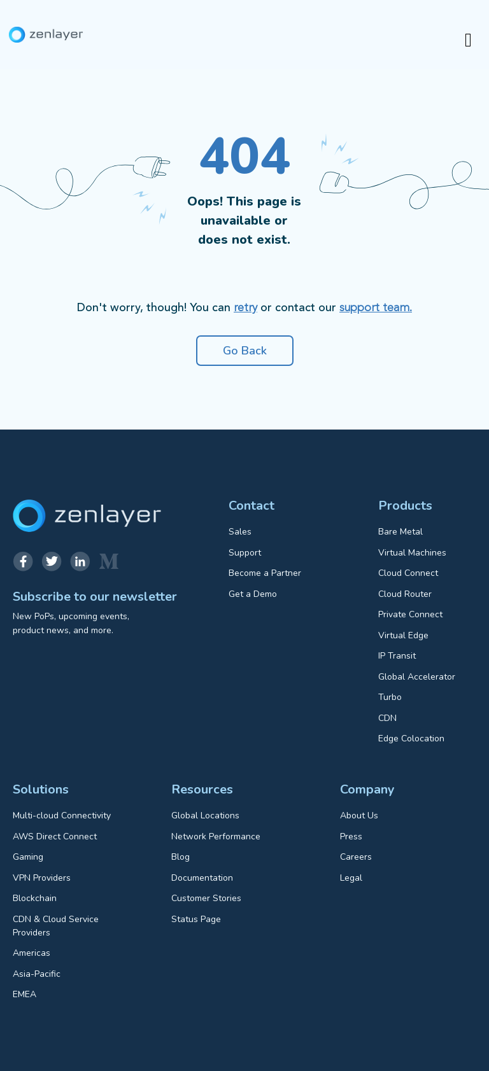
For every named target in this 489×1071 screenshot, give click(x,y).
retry (245, 308)
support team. (375, 308)
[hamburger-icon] (468, 41)
